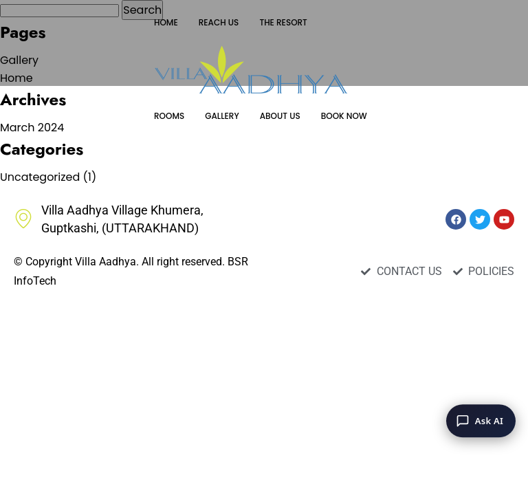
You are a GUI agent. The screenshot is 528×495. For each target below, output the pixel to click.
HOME (166, 22)
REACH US (219, 22)
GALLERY (222, 116)
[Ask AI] (481, 420)
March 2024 (32, 127)
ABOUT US (280, 116)
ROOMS (169, 116)
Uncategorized (40, 177)
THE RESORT (283, 22)
